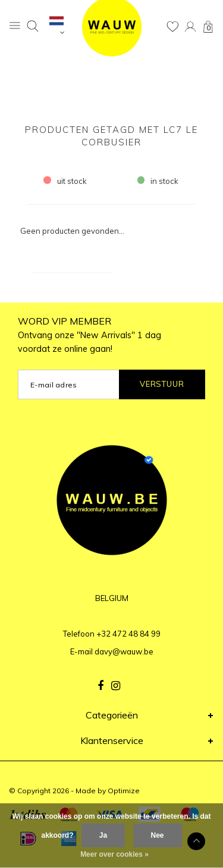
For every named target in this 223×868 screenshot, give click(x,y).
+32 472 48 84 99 (128, 633)
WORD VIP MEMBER (89, 334)
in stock (158, 181)
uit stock (65, 181)
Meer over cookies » (114, 854)
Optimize (124, 790)
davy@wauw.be (124, 651)
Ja (103, 835)
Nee (157, 835)
